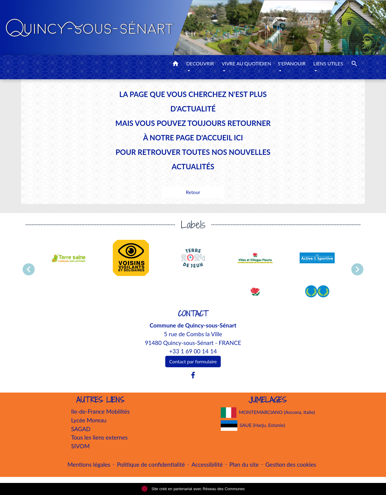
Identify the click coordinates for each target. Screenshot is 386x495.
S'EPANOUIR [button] (291, 63)
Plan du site (244, 464)
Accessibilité (207, 464)
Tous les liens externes (99, 437)
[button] (175, 64)
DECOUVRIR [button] (200, 63)
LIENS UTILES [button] (328, 63)
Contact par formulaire (193, 361)
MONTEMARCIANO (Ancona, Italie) (268, 412)
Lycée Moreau (88, 420)
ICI (238, 137)
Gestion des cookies (290, 464)
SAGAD (80, 428)
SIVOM (80, 446)
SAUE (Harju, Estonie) (253, 425)
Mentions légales (89, 464)
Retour (193, 192)
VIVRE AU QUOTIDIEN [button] (246, 63)
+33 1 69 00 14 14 (193, 351)
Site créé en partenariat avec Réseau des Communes (193, 489)
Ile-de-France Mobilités (100, 411)
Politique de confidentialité (151, 464)
